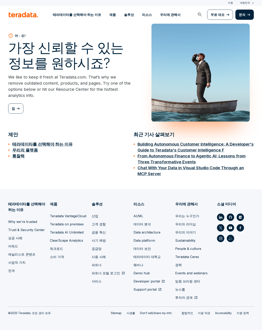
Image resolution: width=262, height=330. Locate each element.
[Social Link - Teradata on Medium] (240, 216)
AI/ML (138, 215)
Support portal (145, 288)
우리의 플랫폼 (25, 149)
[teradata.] (23, 15)
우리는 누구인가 (187, 215)
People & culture (188, 247)
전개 (11, 269)
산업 (95, 215)
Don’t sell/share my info (156, 311)
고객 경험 (99, 223)
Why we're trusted (22, 220)
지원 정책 (243, 311)
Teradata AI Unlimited (67, 231)
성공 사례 (15, 237)
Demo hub (141, 272)
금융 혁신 (99, 231)
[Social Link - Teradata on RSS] (230, 237)
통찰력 (18, 155)
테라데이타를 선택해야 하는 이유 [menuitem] (77, 15)
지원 (230, 2)
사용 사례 (99, 256)
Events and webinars (191, 272)
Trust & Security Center (26, 229)
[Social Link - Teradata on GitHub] (230, 216)
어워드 (13, 245)
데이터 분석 (142, 223)
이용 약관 (204, 311)
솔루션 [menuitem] (129, 15)
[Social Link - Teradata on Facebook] (240, 226)
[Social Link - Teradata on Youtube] (230, 226)
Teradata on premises (67, 223)
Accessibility (223, 311)
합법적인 (187, 311)
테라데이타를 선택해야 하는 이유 (42, 144)
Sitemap (116, 311)
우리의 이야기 (185, 231)
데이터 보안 (142, 247)
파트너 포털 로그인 (106, 272)
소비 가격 (57, 256)
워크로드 (56, 247)
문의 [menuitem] (242, 15)
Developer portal (146, 280)
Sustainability (185, 239)
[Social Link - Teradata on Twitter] (220, 226)
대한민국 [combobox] (245, 2)
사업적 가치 (17, 261)
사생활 (130, 311)
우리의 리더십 (185, 223)
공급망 (97, 247)
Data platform (144, 239)
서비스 (97, 280)
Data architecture (146, 231)
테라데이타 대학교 (147, 256)
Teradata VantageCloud (68, 215)
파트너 (97, 264)
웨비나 (138, 264)
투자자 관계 (184, 296)
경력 (178, 264)
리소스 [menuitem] (147, 15)
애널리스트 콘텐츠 (21, 253)
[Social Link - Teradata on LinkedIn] (220, 216)
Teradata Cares (187, 256)
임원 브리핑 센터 (187, 280)
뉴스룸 (180, 288)
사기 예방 (99, 239)
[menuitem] (200, 15)
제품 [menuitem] (112, 15)
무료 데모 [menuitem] (218, 15)
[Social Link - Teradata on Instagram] (220, 237)
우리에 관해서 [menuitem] (170, 15)
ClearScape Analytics (66, 239)
